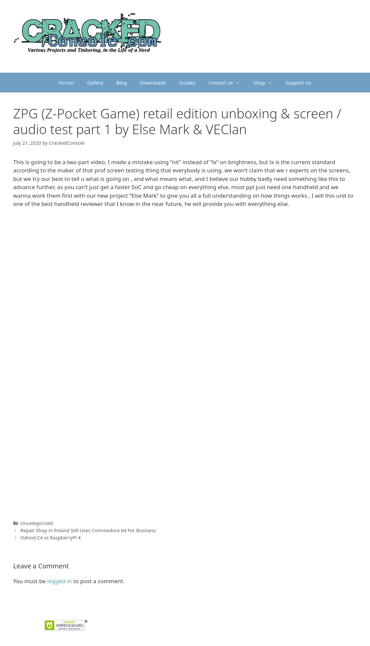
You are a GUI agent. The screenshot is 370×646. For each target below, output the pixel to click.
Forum (66, 82)
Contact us (228, 82)
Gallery (95, 82)
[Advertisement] (185, 262)
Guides (187, 82)
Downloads (153, 82)
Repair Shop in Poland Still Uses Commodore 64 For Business (88, 530)
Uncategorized (36, 523)
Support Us (298, 82)
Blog (121, 82)
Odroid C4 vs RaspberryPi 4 (50, 537)
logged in (59, 581)
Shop (266, 82)
